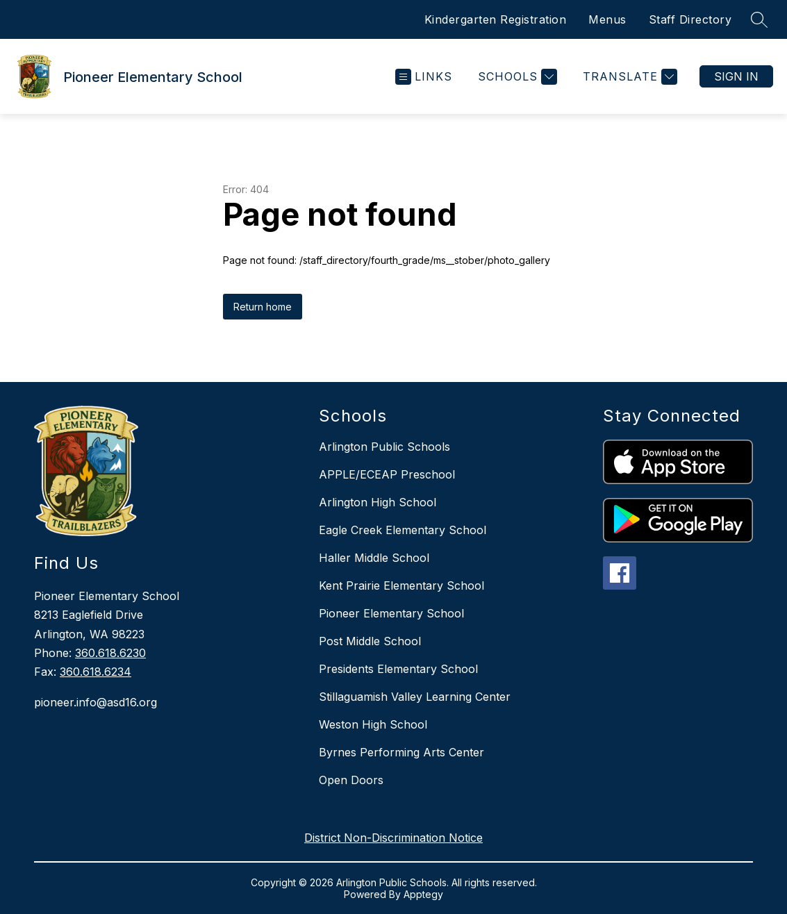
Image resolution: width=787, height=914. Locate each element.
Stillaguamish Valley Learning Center (415, 697)
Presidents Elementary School (398, 669)
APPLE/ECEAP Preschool (387, 474)
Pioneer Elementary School (391, 613)
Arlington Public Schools (384, 447)
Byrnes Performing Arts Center (401, 752)
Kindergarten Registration (495, 19)
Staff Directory (690, 19)
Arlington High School (377, 502)
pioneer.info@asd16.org (95, 702)
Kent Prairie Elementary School (401, 585)
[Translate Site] (628, 76)
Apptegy (423, 894)
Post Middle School (370, 641)
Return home (262, 307)
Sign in (736, 76)
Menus (607, 19)
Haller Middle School (374, 558)
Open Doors (351, 780)
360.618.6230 (110, 653)
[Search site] (759, 19)
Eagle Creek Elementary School (402, 530)
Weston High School (373, 724)
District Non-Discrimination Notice (393, 838)
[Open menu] (423, 76)
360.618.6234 (95, 672)
